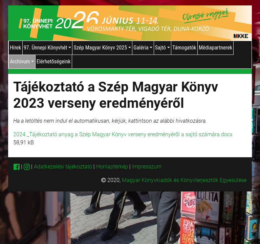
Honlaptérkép (112, 166)
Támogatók (184, 47)
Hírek (15, 47)
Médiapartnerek (215, 47)
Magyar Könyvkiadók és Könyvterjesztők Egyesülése (184, 180)
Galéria (142, 47)
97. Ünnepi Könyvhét (47, 47)
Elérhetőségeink (54, 61)
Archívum (22, 61)
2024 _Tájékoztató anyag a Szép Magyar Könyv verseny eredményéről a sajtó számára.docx (123, 134)
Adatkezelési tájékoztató (63, 166)
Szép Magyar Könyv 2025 (102, 47)
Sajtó (162, 47)
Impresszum (146, 166)
